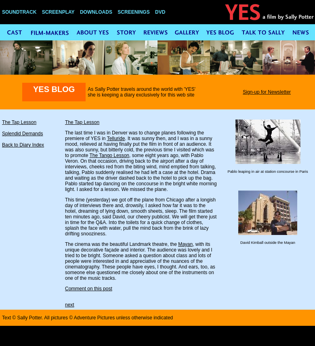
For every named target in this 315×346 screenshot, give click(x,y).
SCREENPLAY (58, 12)
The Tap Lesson (19, 122)
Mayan (185, 244)
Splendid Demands (22, 133)
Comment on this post (88, 288)
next (69, 305)
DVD (160, 12)
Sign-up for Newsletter (267, 92)
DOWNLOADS (96, 12)
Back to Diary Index (23, 145)
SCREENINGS (133, 12)
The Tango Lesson (109, 155)
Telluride (116, 138)
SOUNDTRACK (19, 12)
